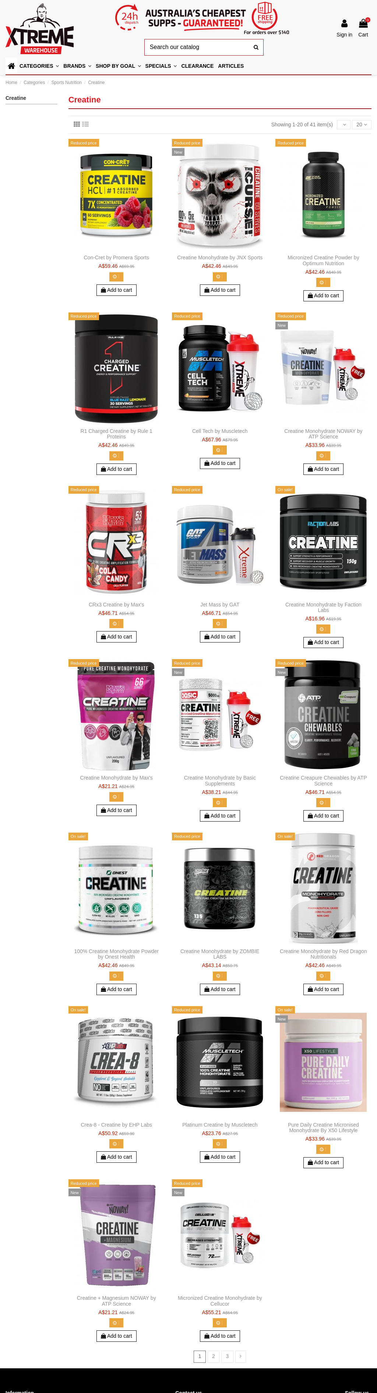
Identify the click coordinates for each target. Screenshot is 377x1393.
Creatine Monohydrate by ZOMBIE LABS (220, 954)
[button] (118, 66)
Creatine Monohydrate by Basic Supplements (220, 780)
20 (361, 124)
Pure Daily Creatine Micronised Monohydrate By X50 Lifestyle (323, 1127)
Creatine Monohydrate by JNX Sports (220, 257)
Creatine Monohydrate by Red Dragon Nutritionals (323, 954)
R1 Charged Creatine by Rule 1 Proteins (116, 434)
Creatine (16, 98)
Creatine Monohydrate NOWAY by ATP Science (323, 434)
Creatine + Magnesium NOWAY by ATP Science (116, 1300)
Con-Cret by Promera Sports (116, 257)
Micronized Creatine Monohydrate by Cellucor (220, 1300)
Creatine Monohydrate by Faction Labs (323, 607)
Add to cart (116, 290)
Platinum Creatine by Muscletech (220, 1125)
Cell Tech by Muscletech (220, 431)
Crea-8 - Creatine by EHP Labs (116, 1125)
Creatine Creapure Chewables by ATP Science (323, 780)
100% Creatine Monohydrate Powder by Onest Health (116, 954)
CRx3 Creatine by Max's (116, 605)
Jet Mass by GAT (219, 605)
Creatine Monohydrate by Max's (116, 778)
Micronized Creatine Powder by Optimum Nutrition (323, 260)
